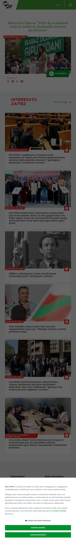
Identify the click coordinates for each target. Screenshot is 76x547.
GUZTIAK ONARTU (38, 528)
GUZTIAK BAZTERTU (38, 535)
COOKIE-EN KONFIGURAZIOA (38, 521)
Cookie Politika (59, 511)
